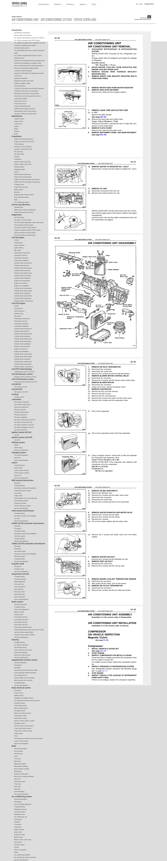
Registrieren (149, 4)
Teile (93, 4)
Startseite (43, 4)
